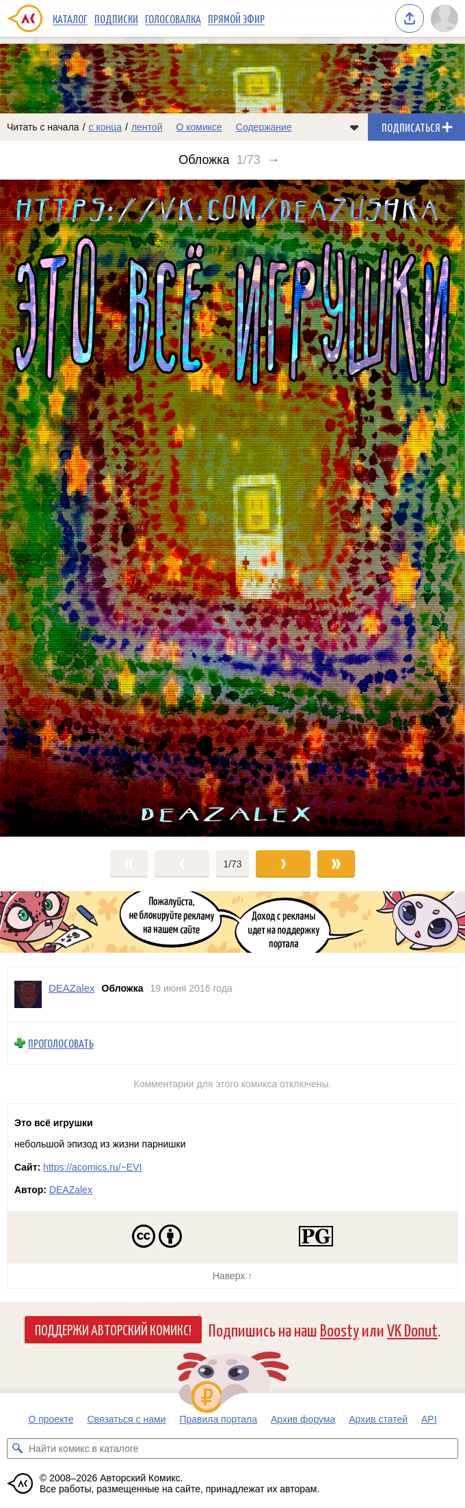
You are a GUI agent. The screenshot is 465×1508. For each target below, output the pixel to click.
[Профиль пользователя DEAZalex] (28, 994)
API (429, 1419)
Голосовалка (173, 18)
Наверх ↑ (232, 1275)
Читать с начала (43, 127)
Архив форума (303, 1419)
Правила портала (218, 1419)
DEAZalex (70, 1189)
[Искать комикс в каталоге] (17, 1448)
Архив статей (378, 1419)
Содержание (264, 127)
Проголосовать (61, 1043)
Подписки (116, 18)
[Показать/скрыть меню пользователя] (444, 18)
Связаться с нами (126, 1419)
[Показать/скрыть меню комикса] (354, 127)
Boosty (339, 1329)
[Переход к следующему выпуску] (232, 508)
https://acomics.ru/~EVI (92, 1167)
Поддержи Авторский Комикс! (113, 1329)
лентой (147, 127)
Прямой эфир (236, 18)
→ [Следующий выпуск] (273, 160)
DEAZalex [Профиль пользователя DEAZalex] (72, 988)
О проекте (50, 1419)
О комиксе (199, 127)
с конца (105, 127)
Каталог (70, 18)
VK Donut (412, 1329)
